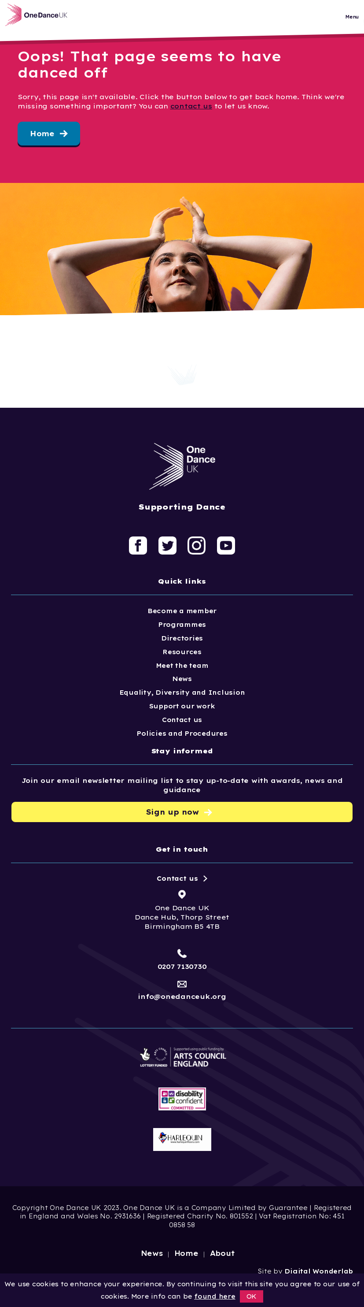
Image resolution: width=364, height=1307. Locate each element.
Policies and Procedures (181, 733)
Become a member (182, 611)
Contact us (182, 720)
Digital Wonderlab (318, 1271)
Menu (352, 21)
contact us (191, 106)
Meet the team (182, 666)
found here (214, 1296)
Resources (182, 652)
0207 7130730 (182, 966)
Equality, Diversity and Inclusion (182, 692)
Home (42, 133)
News (182, 679)
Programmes (182, 625)
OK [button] (251, 1296)
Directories (182, 638)
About (222, 1253)
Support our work (182, 706)
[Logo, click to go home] (48, 19)
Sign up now (172, 812)
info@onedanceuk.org (182, 996)
